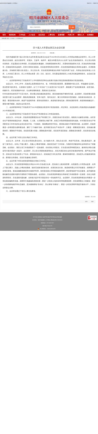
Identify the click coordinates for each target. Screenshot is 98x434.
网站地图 (59, 217)
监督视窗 (61, 35)
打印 (86, 201)
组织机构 (12, 35)
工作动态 (22, 35)
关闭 (92, 201)
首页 (4, 35)
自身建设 (90, 35)
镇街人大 (81, 35)
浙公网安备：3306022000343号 (47, 228)
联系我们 (40, 217)
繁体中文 (95, 3)
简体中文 (89, 3)
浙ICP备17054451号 (47, 225)
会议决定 (41, 35)
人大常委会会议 (20, 38)
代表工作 (71, 35)
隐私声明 (50, 217)
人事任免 (51, 35)
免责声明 (45, 217)
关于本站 (35, 217)
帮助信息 (54, 217)
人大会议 (32, 35)
